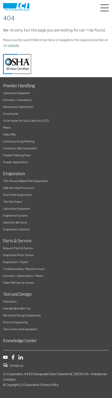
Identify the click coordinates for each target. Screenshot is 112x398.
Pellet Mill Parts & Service (18, 283)
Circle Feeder (11, 114)
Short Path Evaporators (17, 195)
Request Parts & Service (18, 248)
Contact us (13, 365)
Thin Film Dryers (12, 201)
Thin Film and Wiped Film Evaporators (25, 181)
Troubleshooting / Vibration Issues (24, 269)
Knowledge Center (20, 341)
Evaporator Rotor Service (18, 255)
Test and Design (17, 294)
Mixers (7, 127)
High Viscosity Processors (18, 188)
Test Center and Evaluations (20, 329)
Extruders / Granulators (17, 100)
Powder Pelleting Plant (17, 155)
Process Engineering (15, 322)
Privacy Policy (50, 384)
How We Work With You (17, 308)
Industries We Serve (15, 222)
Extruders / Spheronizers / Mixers (23, 276)
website (13, 45)
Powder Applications (15, 162)
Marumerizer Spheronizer (18, 107)
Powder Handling (19, 86)
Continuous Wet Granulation (20, 148)
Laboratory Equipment (16, 93)
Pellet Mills (9, 134)
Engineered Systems (15, 215)
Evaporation (14, 174)
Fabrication (10, 301)
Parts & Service (17, 241)
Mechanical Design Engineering (21, 315)
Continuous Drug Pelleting (19, 141)
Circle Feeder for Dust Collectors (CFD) (26, 120)
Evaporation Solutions (16, 229)
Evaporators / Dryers (15, 262)
